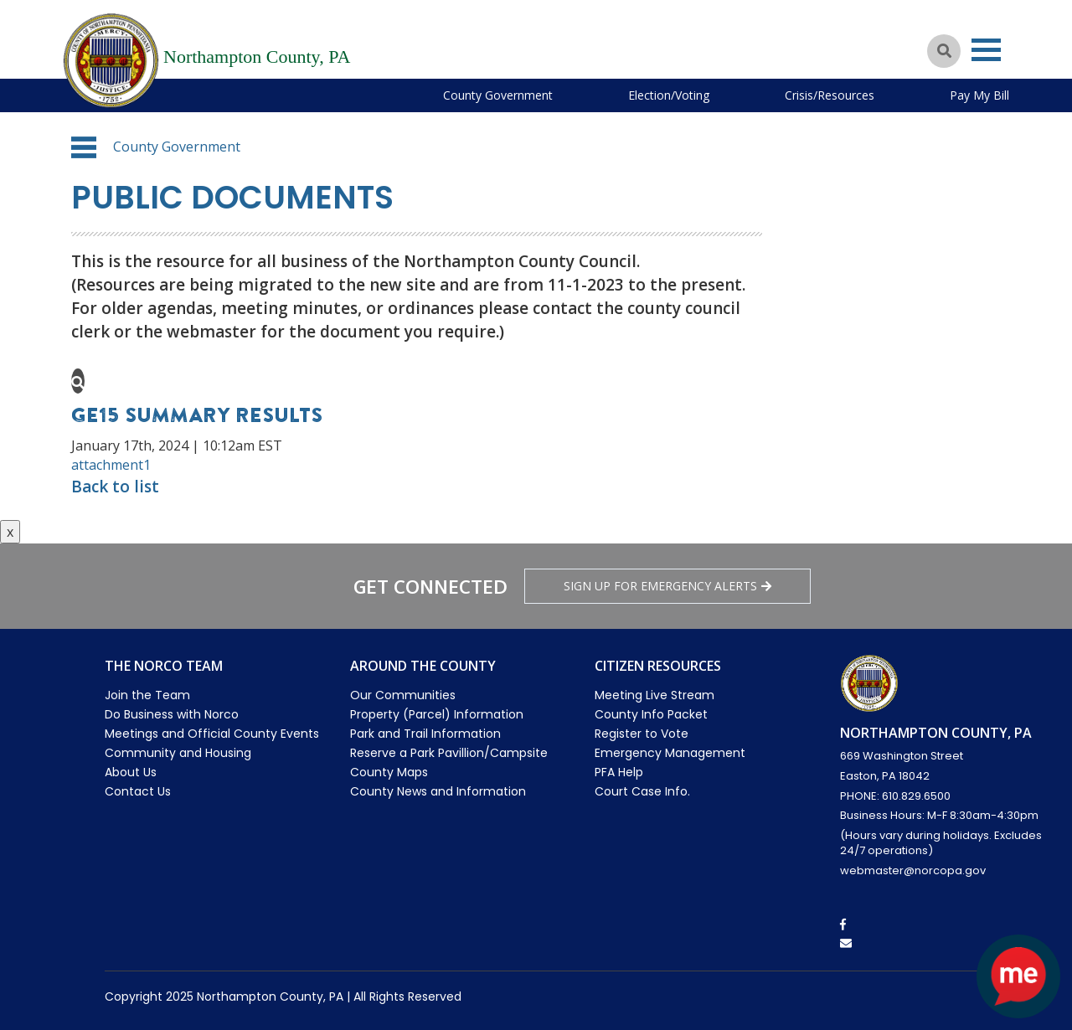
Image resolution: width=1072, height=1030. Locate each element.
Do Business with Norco (172, 714)
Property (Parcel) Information (436, 714)
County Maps (389, 772)
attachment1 (111, 465)
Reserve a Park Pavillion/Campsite (449, 752)
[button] (83, 147)
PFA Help (619, 772)
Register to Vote (641, 733)
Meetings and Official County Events (212, 733)
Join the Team (147, 695)
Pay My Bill (979, 95)
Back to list (115, 486)
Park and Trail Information (425, 733)
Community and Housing (178, 752)
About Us (131, 772)
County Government (498, 95)
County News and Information (438, 791)
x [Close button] (10, 532)
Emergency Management (670, 752)
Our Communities (403, 695)
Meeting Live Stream (654, 695)
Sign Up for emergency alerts (667, 586)
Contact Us (138, 791)
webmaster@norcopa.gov (913, 870)
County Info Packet (651, 714)
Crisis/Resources (829, 95)
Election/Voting (668, 95)
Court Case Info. (642, 791)
